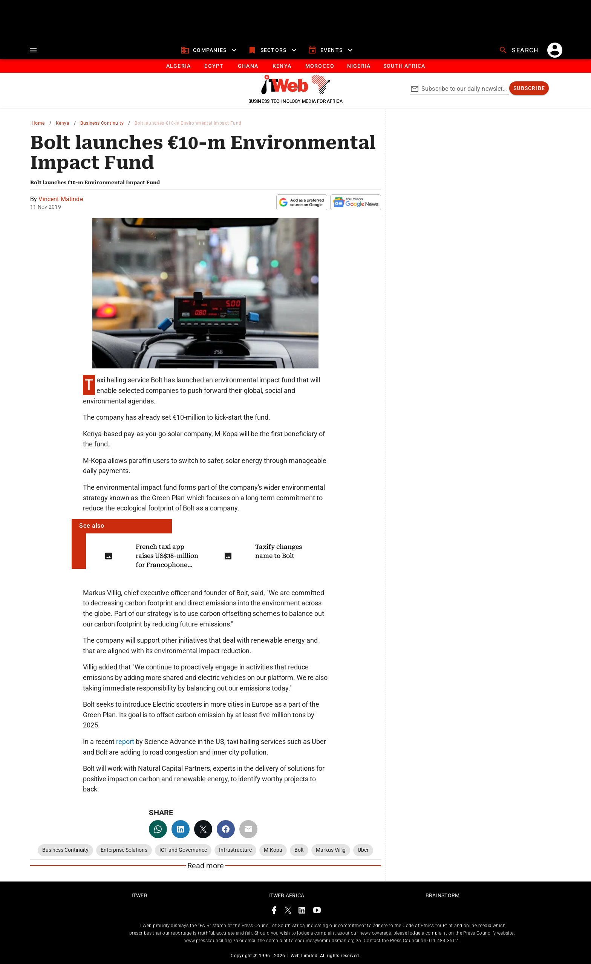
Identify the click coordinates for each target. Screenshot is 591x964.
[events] (331, 50)
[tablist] (295, 66)
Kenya (62, 123)
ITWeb (139, 895)
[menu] (33, 50)
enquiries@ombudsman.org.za (328, 940)
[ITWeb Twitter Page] (288, 911)
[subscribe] (529, 88)
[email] (248, 829)
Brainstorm (443, 895)
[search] (519, 50)
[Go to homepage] (296, 92)
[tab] (178, 66)
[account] (555, 50)
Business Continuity (102, 123)
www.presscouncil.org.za (211, 940)
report (126, 742)
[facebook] (226, 829)
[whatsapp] (158, 829)
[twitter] (203, 829)
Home (38, 123)
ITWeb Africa (286, 895)
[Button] (404, 66)
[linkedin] (180, 829)
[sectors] (273, 50)
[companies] (209, 50)
